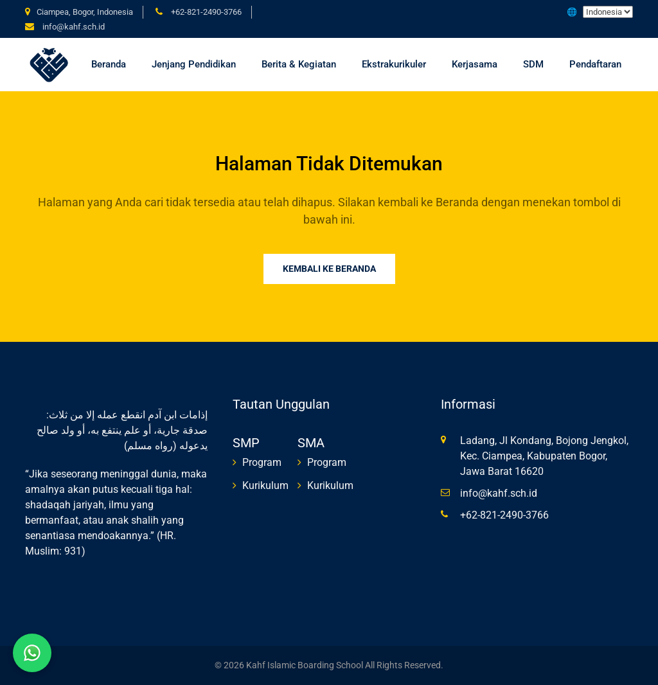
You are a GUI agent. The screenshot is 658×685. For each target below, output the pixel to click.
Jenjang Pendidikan (194, 64)
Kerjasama (474, 64)
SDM (533, 64)
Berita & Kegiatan (299, 64)
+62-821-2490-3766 (206, 12)
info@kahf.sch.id (73, 26)
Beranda (108, 64)
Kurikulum (265, 485)
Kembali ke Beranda (329, 268)
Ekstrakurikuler (394, 64)
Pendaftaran (595, 64)
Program (261, 462)
